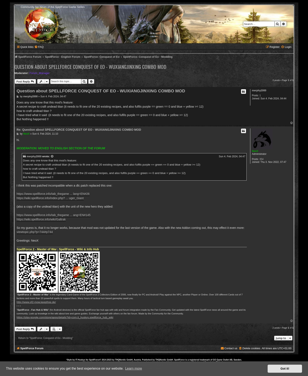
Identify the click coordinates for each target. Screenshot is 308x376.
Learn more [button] (133, 368)
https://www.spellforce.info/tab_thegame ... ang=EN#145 (54, 215)
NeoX (255, 151)
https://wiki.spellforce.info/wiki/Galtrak (41, 219)
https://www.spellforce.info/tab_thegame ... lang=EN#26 (53, 193)
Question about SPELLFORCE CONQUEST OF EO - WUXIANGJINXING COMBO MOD (90, 66)
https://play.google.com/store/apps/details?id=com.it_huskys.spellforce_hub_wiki (65, 317)
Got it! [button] (285, 368)
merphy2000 (259, 90)
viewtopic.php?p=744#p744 (35, 232)
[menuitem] (38, 47)
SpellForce (94, 360)
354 (261, 159)
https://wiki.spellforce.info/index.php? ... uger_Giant (50, 198)
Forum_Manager (39, 73)
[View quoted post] (52, 156)
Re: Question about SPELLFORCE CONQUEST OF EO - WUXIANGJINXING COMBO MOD (79, 129)
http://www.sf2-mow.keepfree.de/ (36, 302)
